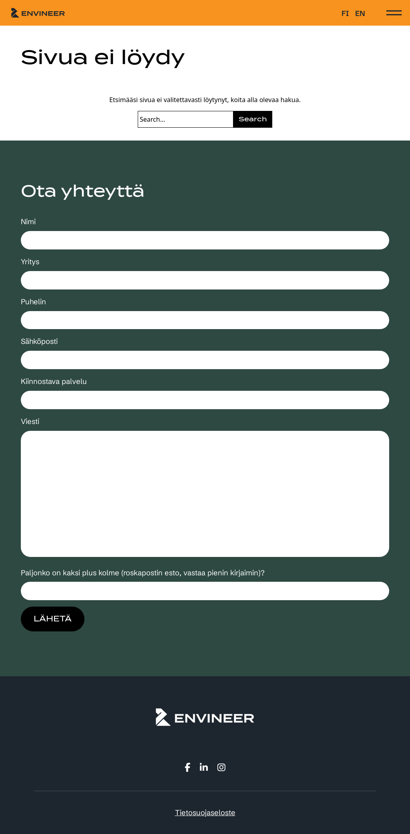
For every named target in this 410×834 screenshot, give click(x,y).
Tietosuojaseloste (205, 812)
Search (253, 119)
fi (345, 13)
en (360, 13)
